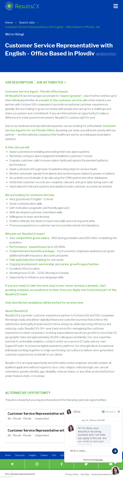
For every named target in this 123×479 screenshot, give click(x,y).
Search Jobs (27, 22)
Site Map (85, 474)
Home (9, 22)
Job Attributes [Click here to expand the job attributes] (51, 82)
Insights (32, 455)
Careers (44, 455)
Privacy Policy (71, 474)
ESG (54, 455)
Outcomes (20, 455)
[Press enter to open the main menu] (115, 6)
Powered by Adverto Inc (102, 474)
